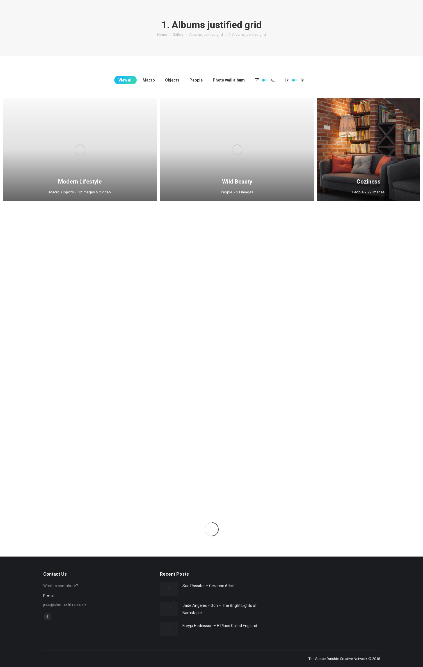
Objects (67, 192)
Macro (54, 192)
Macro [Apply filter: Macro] (149, 80)
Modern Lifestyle (80, 181)
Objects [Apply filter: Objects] (172, 80)
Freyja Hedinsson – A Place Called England (219, 625)
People (226, 192)
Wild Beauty (237, 181)
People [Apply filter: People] (196, 80)
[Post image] (169, 589)
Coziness (368, 181)
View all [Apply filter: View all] (125, 80)
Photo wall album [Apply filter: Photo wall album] (229, 80)
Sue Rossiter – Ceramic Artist (208, 586)
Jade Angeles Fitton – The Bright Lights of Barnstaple (219, 609)
